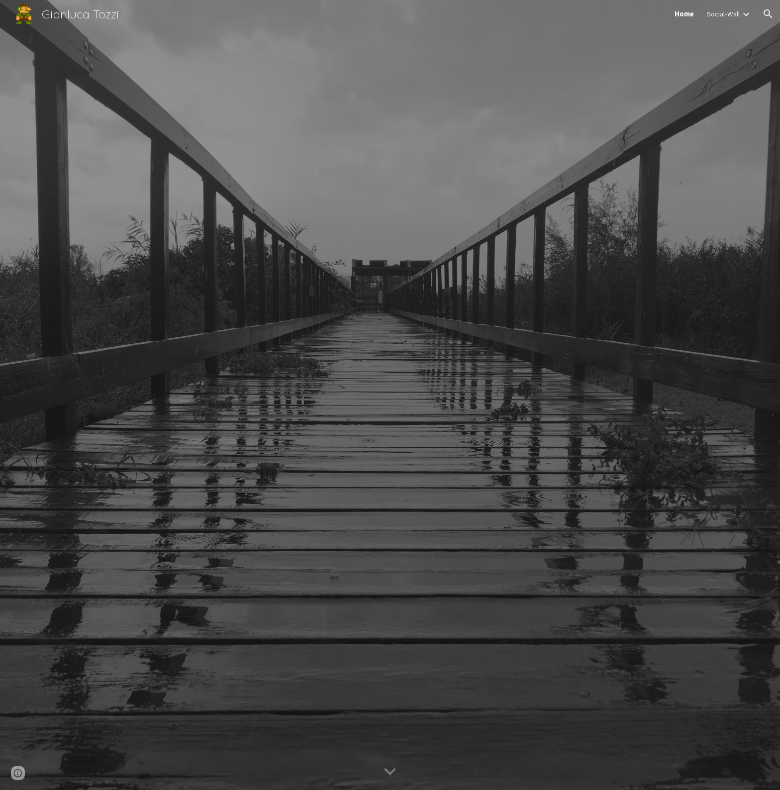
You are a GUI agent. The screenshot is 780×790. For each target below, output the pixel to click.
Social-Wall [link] (723, 13)
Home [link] (684, 13)
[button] (768, 14)
